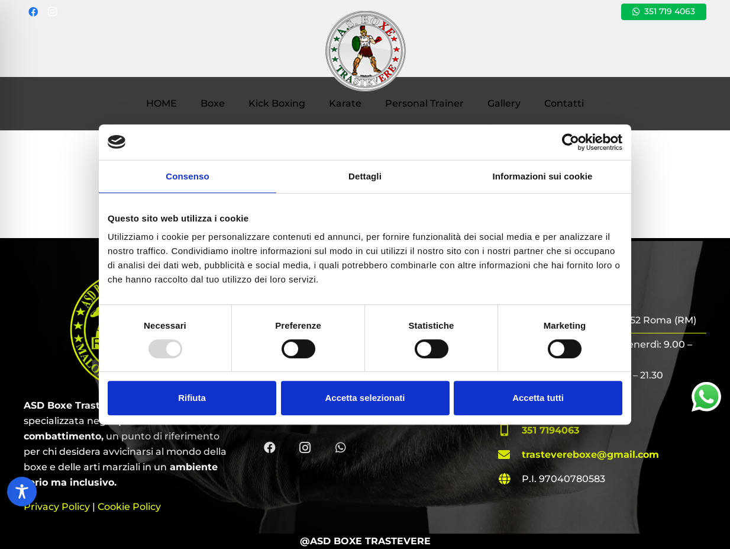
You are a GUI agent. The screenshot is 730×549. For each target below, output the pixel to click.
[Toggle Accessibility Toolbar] (22, 492)
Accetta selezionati (365, 398)
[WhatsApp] (341, 448)
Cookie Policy (129, 506)
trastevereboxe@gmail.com (590, 454)
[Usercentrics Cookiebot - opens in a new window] (570, 142)
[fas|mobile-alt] (510, 430)
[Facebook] (33, 11)
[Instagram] (52, 11)
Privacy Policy (57, 506)
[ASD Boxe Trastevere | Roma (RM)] (365, 50)
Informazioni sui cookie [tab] (543, 176)
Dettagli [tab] (365, 176)
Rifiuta (192, 398)
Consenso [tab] (187, 176)
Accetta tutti (538, 398)
